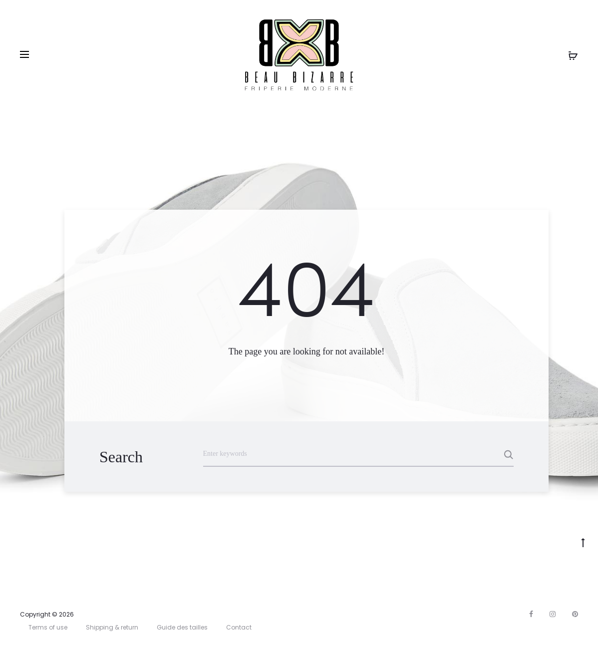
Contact (239, 627)
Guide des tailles (182, 627)
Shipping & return (112, 627)
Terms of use (47, 627)
